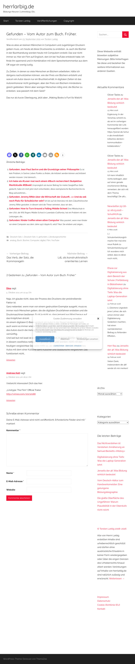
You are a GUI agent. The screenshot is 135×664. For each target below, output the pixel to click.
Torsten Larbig (22, 20)
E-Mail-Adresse (15, 481)
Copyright (69, 20)
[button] (98, 318)
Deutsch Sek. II (31, 237)
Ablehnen (65, 339)
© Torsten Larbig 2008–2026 (111, 528)
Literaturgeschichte (57, 237)
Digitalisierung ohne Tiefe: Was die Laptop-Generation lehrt (111, 461)
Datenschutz (69, 345)
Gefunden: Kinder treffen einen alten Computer (34, 220)
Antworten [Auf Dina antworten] (10, 360)
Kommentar (13, 430)
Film (48, 240)
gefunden (42, 237)
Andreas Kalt (13, 373)
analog (13, 240)
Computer (34, 240)
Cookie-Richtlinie (59, 345)
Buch (19, 240)
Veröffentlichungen (47, 20)
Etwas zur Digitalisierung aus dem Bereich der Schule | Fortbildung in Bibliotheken (117, 276)
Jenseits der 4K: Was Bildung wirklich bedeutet (117, 102)
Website (10, 489)
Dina (8, 288)
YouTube (55, 240)
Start (6, 20)
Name (10, 473)
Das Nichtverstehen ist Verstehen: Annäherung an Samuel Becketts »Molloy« (111, 447)
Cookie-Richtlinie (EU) (108, 605)
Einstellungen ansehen (87, 339)
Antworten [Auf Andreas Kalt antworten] (10, 400)
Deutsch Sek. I (16, 237)
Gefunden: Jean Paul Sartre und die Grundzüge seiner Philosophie (44, 169)
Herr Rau (112, 345)
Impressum (77, 345)
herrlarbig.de (18, 6)
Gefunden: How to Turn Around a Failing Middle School (38, 208)
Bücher (26, 240)
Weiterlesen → (116, 578)
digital (43, 240)
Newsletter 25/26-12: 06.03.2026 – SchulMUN (117, 210)
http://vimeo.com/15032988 (21, 394)
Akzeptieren (44, 339)
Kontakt (101, 608)
